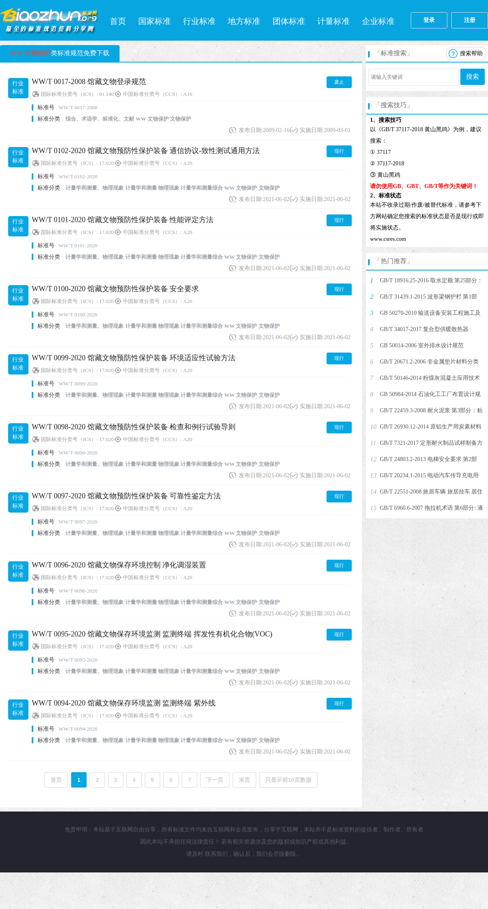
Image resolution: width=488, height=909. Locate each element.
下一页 (214, 780)
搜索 (472, 76)
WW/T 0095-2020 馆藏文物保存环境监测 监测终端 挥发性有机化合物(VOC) (152, 634)
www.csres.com (388, 239)
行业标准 (199, 21)
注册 (469, 20)
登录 (429, 20)
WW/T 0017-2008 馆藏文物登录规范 (89, 82)
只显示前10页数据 (288, 780)
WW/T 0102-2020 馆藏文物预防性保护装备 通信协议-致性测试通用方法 (146, 151)
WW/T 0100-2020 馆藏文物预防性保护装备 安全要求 (115, 289)
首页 (118, 21)
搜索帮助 (471, 53)
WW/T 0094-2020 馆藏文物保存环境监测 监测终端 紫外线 (124, 703)
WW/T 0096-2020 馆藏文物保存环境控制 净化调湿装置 (119, 565)
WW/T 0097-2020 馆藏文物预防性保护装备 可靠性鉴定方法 (126, 496)
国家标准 (154, 21)
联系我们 (216, 854)
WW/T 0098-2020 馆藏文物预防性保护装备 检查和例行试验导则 (133, 427)
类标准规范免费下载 (59, 53)
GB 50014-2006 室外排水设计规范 (422, 345)
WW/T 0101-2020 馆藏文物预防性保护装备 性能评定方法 (123, 220)
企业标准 (378, 21)
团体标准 (288, 21)
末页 (244, 780)
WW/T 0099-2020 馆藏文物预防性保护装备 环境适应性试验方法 (133, 358)
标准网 (49, 20)
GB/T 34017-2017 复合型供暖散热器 (424, 329)
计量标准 (333, 21)
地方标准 (244, 21)
